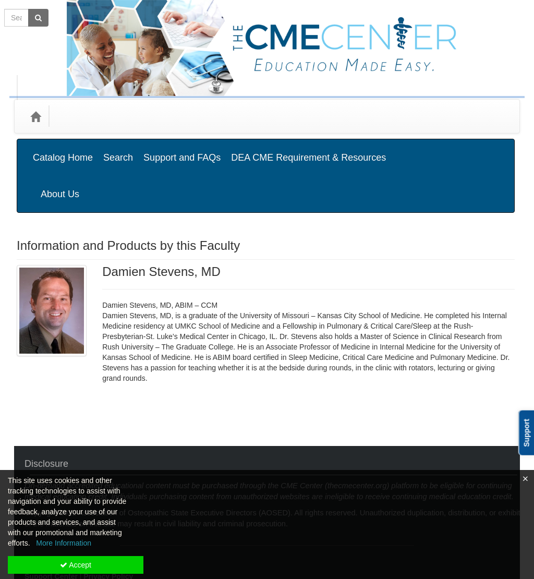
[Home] (35, 116)
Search (118, 149)
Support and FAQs (182, 149)
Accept (75, 565)
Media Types (136, 116)
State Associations (205, 116)
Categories (80, 116)
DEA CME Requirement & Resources (308, 149)
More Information (63, 543)
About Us (485, 149)
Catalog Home (63, 149)
